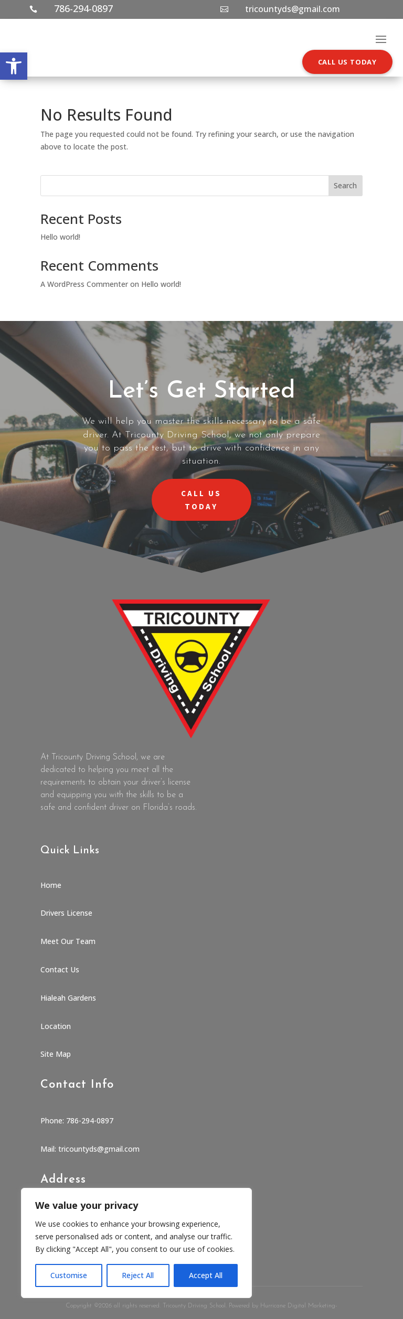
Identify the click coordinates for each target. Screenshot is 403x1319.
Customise (68, 1275)
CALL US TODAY (347, 62)
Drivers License (66, 913)
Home (50, 885)
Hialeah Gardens (68, 998)
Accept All (205, 1275)
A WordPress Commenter (84, 284)
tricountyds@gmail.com (292, 9)
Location (55, 1026)
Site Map (55, 1054)
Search (345, 185)
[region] (136, 1243)
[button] (13, 66)
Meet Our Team (68, 941)
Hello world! (60, 237)
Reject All (138, 1275)
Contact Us (59, 969)
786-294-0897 (83, 8)
